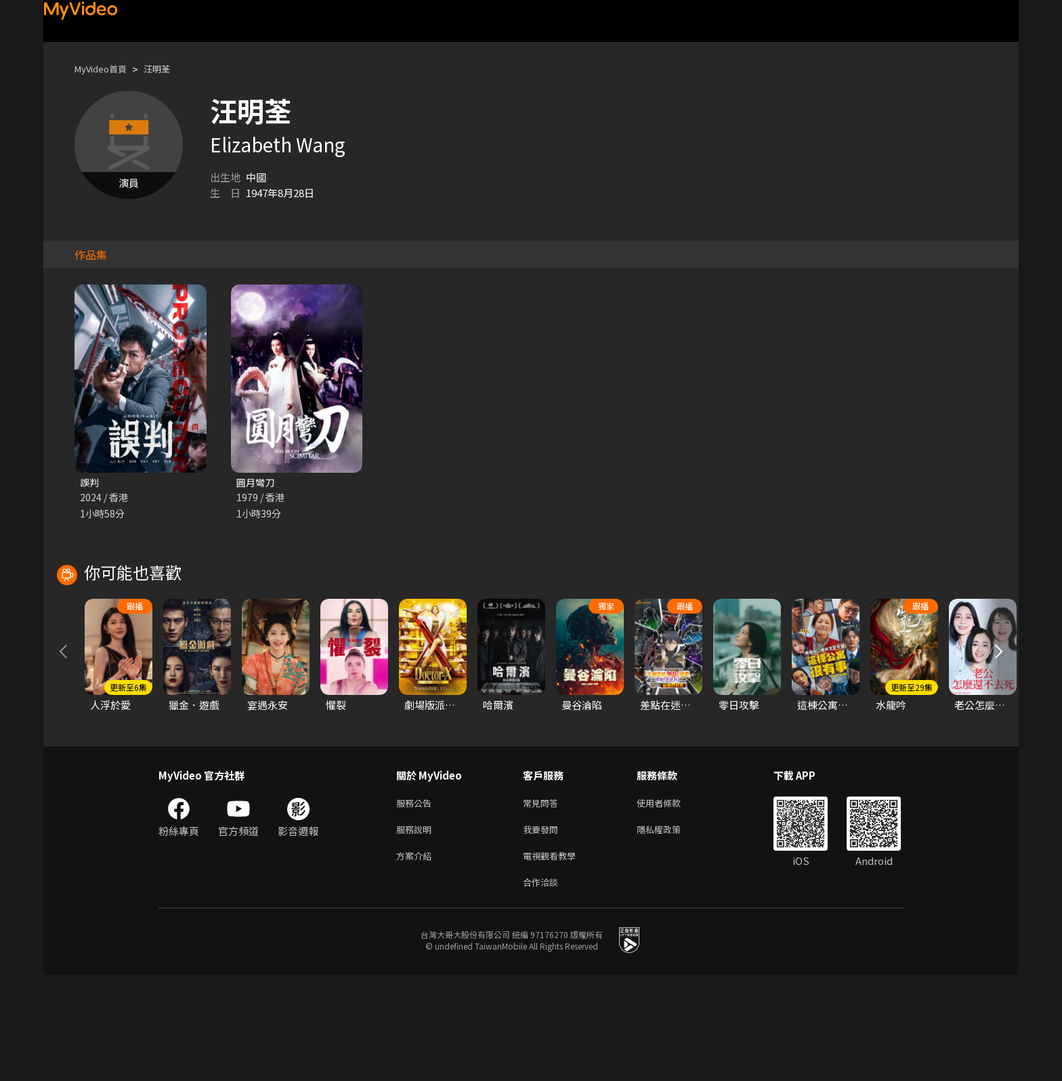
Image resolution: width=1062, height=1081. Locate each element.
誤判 (90, 482)
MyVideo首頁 (105, 69)
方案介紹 (416, 959)
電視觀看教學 (553, 959)
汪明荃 (168, 69)
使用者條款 (670, 902)
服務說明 (416, 930)
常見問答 (543, 902)
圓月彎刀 (256, 482)
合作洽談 (543, 987)
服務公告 (416, 902)
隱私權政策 (670, 930)
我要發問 (543, 930)
